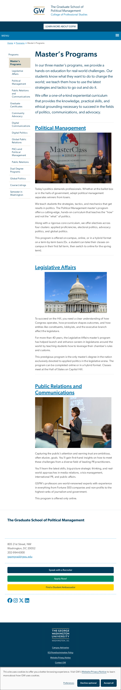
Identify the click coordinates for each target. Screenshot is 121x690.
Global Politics (18, 178)
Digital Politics (19, 133)
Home (10, 43)
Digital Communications (21, 124)
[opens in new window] (10, 602)
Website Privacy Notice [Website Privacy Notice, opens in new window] (60, 658)
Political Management (19, 82)
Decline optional (88, 683)
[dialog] (60, 678)
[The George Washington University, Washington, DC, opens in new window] (60, 634)
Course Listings (18, 185)
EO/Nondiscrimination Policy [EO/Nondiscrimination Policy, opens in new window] (60, 653)
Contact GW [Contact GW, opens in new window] (60, 663)
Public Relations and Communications (21, 93)
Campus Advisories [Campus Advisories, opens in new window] (60, 648)
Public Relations (20, 162)
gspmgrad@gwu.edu (19, 556)
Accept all (109, 683)
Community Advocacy (18, 114)
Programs (20, 43)
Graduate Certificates (16, 105)
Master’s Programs (15, 63)
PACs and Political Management (19, 152)
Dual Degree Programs (16, 170)
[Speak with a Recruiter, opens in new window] (60, 570)
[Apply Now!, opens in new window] (60, 579)
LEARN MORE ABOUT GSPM (60, 26)
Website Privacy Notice (94, 672)
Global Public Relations (19, 141)
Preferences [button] (68, 683)
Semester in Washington (16, 193)
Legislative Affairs (17, 72)
